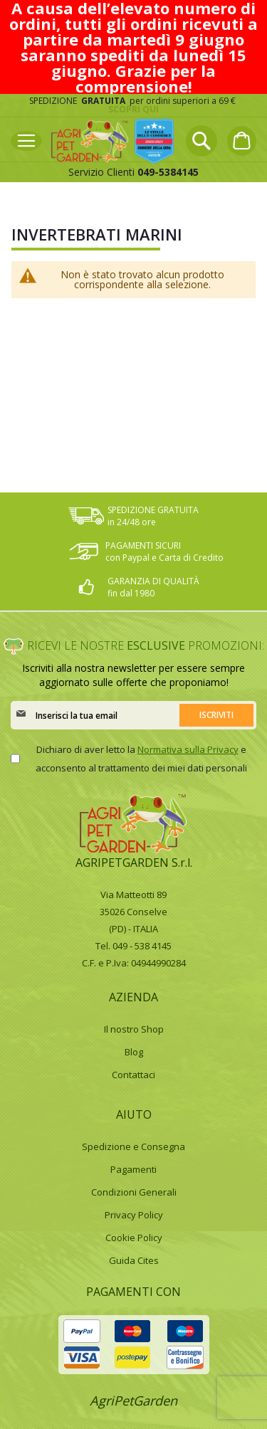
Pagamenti (133, 1169)
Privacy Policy (134, 1214)
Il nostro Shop (134, 1029)
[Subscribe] (216, 715)
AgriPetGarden (133, 1400)
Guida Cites (134, 1260)
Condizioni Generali (134, 1192)
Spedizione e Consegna (133, 1146)
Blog (134, 1051)
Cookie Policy (133, 1237)
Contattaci (133, 1074)
